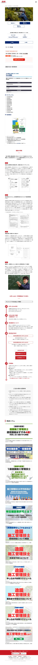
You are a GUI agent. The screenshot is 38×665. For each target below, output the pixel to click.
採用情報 (15, 656)
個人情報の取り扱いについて (25, 657)
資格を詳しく (13, 23)
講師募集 (20, 656)
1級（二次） (19, 26)
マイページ (18, 325)
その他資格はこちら (21, 357)
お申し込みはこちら (19, 59)
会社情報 (9, 656)
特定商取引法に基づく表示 (14, 657)
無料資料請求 (15, 653)
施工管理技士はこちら (20, 353)
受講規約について (26, 656)
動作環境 (18, 143)
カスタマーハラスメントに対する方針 (16, 659)
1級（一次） (25, 23)
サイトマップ (27, 659)
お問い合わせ (23, 653)
